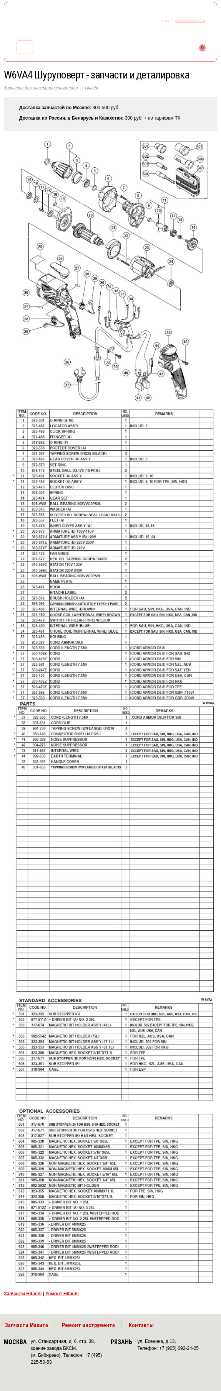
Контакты (141, 1325)
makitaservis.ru (68, 22)
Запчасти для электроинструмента (41, 87)
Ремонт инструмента (88, 1325)
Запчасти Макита (26, 1325)
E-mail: (168, 20)
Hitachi (91, 87)
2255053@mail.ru (190, 20)
